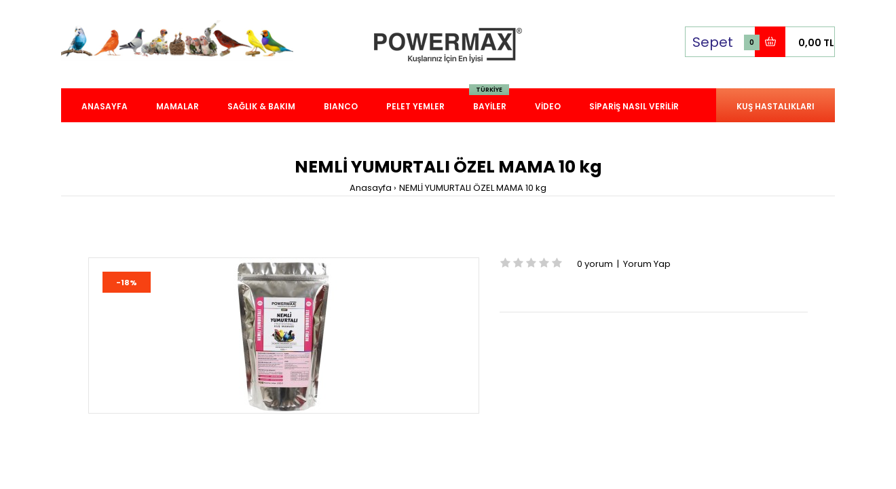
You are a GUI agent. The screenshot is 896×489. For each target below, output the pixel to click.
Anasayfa (371, 187)
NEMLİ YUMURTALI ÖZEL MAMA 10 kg (472, 187)
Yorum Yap (647, 263)
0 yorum (595, 263)
